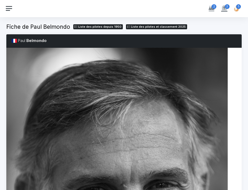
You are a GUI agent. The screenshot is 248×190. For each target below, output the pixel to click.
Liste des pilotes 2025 (156, 26)
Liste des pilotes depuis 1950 (98, 26)
